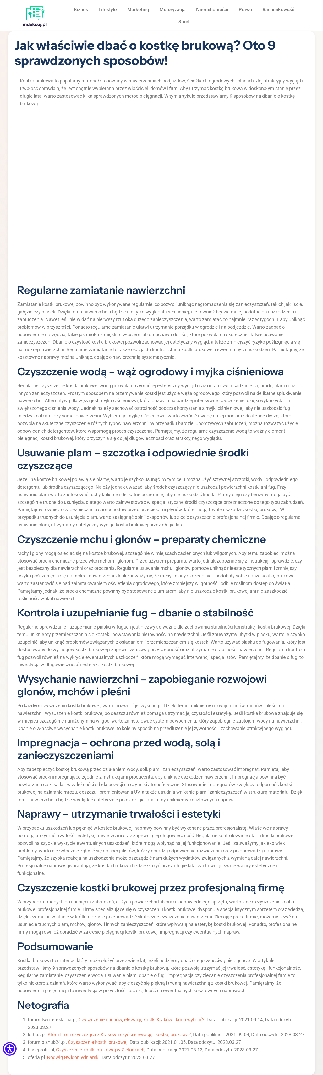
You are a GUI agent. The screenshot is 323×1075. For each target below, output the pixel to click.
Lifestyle (107, 9)
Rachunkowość (278, 9)
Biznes (81, 9)
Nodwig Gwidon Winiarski (73, 1057)
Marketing (138, 9)
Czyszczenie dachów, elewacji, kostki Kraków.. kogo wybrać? (142, 1019)
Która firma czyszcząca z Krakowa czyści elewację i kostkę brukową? (119, 1034)
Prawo (245, 9)
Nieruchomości (212, 9)
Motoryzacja (173, 9)
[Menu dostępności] (9, 1049)
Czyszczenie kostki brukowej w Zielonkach (100, 1049)
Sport (184, 21)
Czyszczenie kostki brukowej (98, 1042)
